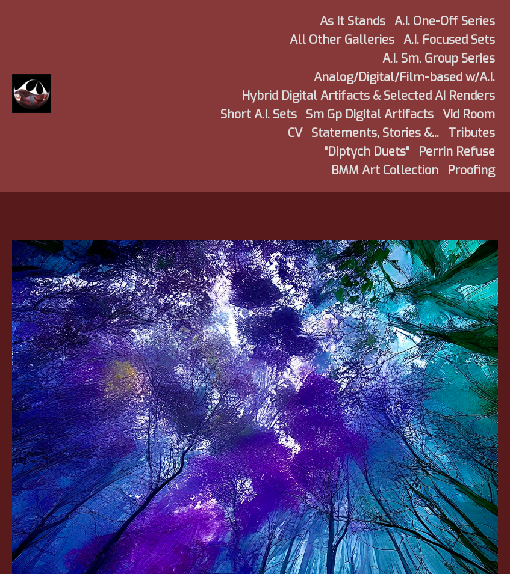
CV (295, 133)
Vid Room (469, 114)
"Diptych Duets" (366, 152)
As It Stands (352, 21)
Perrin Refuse (456, 152)
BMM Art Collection (384, 170)
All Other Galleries (342, 40)
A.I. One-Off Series (444, 21)
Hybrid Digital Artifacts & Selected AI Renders (368, 96)
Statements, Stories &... (375, 133)
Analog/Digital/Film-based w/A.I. (404, 77)
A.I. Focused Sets (449, 40)
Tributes (471, 133)
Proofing (471, 170)
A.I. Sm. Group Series (438, 58)
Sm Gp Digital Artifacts (370, 114)
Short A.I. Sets (258, 114)
